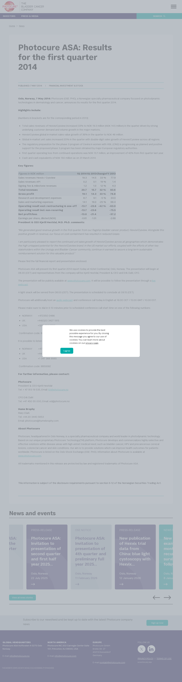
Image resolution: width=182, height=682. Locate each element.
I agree (66, 350)
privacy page (92, 342)
